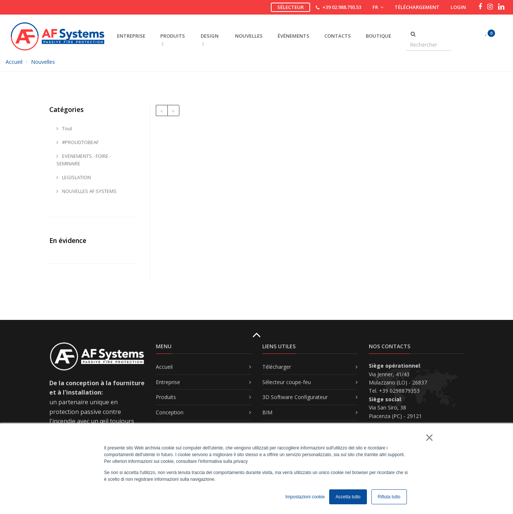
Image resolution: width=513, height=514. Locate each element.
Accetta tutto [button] (348, 496)
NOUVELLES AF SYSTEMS (86, 191)
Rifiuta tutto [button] (389, 496)
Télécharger (276, 366)
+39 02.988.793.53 (341, 7)
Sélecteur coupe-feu (286, 382)
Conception (169, 412)
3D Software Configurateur (295, 397)
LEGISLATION (73, 177)
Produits (166, 397)
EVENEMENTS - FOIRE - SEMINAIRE (83, 160)
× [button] (429, 437)
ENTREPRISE (131, 35)
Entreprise (168, 382)
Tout (64, 128)
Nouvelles (249, 35)
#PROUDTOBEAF (77, 142)
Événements (293, 35)
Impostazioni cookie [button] (305, 496)
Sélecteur (290, 7)
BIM (267, 412)
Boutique (378, 35)
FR (378, 7)
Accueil (14, 61)
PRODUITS (172, 39)
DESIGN (210, 39)
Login (458, 7)
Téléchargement (417, 7)
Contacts (337, 35)
